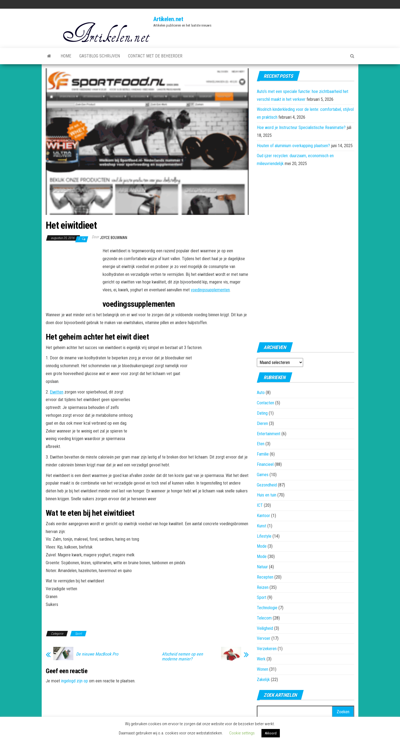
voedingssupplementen (210, 289)
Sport (78, 633)
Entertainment (268, 433)
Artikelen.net (168, 19)
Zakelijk (263, 679)
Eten (260, 443)
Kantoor (263, 515)
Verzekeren (267, 648)
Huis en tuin (266, 495)
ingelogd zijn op (74, 680)
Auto (261, 392)
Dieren (262, 423)
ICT (260, 505)
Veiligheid (265, 628)
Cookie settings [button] (242, 733)
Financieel (265, 464)
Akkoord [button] (271, 733)
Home (66, 56)
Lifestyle (264, 536)
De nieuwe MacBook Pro (97, 654)
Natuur (262, 566)
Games (262, 474)
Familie (263, 454)
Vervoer (263, 638)
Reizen (262, 587)
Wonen (262, 669)
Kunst (261, 525)
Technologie (267, 607)
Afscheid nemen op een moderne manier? (182, 657)
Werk (261, 659)
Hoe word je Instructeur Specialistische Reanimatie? (301, 127)
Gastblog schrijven (99, 56)
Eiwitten (56, 392)
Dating (262, 413)
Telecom (264, 618)
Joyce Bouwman (113, 237)
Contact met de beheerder (155, 56)
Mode (262, 546)
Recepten (265, 577)
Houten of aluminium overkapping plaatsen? (293, 145)
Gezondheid (267, 485)
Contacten (265, 402)
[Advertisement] (73, 277)
